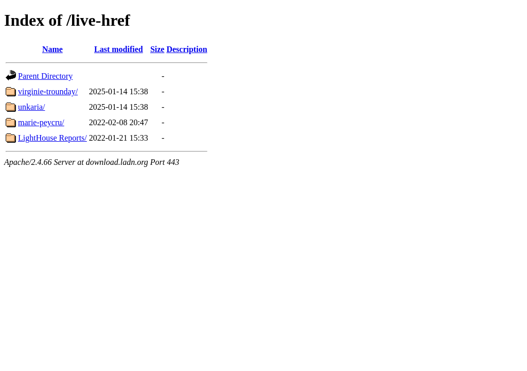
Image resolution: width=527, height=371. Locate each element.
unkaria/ (31, 107)
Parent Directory (45, 76)
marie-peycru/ (41, 122)
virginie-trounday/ (48, 91)
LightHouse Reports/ (52, 137)
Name (52, 49)
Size (157, 49)
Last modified (118, 49)
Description (186, 49)
